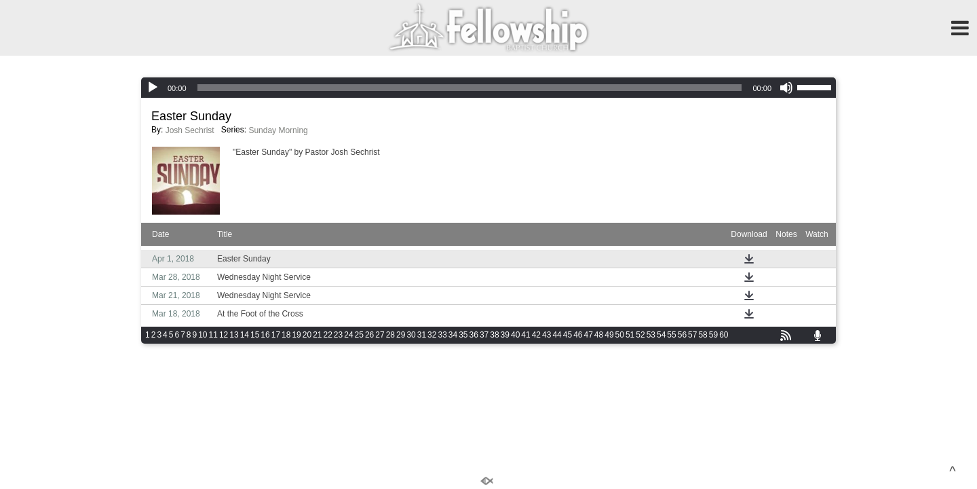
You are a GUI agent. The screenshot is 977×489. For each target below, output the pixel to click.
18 (286, 335)
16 (265, 335)
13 (233, 335)
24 (348, 335)
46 (577, 335)
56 (682, 335)
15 (254, 335)
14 (244, 335)
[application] (488, 87)
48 (598, 335)
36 (474, 335)
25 (359, 335)
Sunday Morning (277, 130)
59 (713, 335)
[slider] (469, 87)
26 (369, 335)
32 (431, 335)
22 (328, 335)
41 (525, 335)
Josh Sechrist (190, 130)
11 (213, 335)
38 (494, 335)
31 (421, 335)
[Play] (152, 87)
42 (536, 335)
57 (692, 335)
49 (609, 335)
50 (619, 335)
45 (567, 335)
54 (661, 335)
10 (202, 335)
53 (651, 335)
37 (484, 335)
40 (515, 335)
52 (640, 335)
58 (702, 335)
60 (723, 335)
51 (630, 335)
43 (546, 335)
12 (223, 335)
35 (463, 335)
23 (338, 335)
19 (296, 335)
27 (379, 335)
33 (442, 335)
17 (275, 335)
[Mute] (786, 87)
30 (410, 335)
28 (390, 335)
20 (307, 335)
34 (452, 335)
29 (400, 335)
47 (587, 335)
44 (556, 335)
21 (317, 335)
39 (505, 335)
